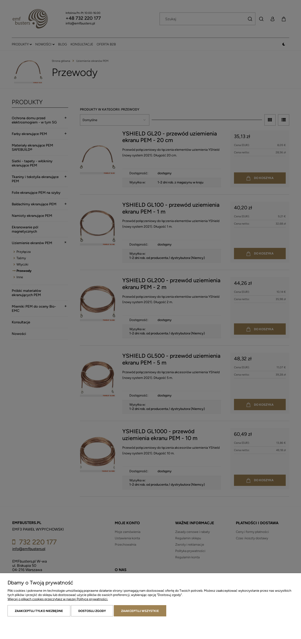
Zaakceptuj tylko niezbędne (39, 611)
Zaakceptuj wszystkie (140, 611)
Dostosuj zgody (92, 611)
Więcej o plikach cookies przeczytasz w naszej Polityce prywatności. (58, 599)
